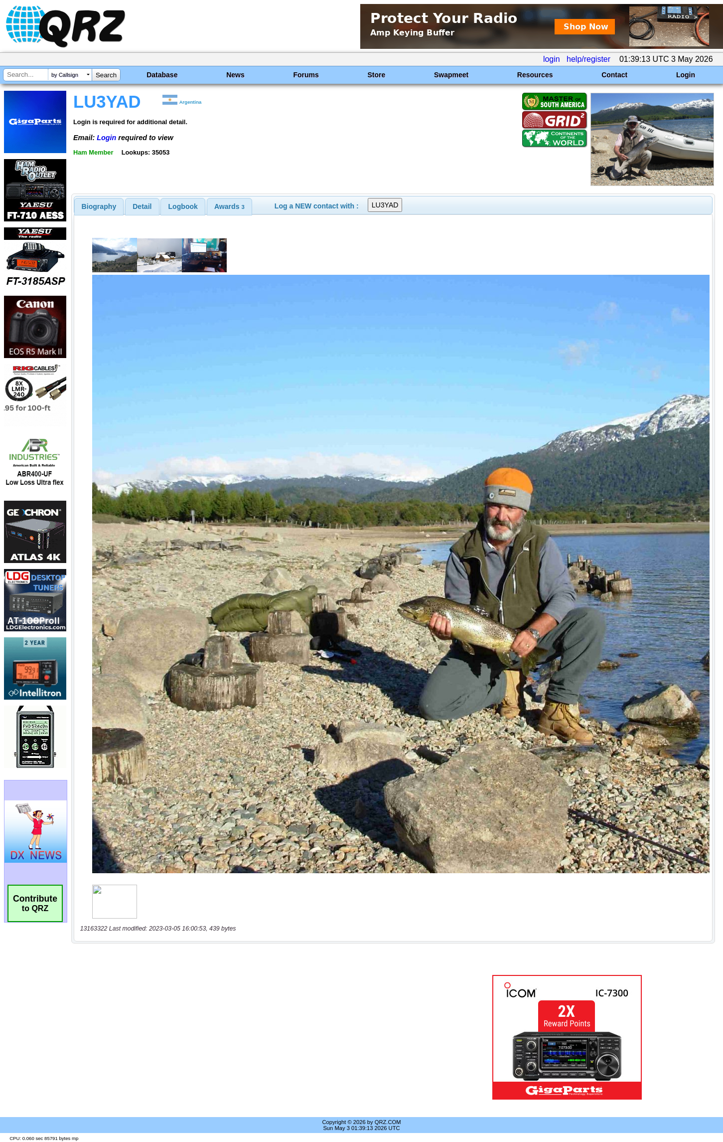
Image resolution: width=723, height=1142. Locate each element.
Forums (305, 75)
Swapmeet (451, 75)
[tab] (99, 206)
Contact (614, 75)
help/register (588, 59)
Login (685, 75)
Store (376, 75)
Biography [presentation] (99, 206)
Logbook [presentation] (183, 206)
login (551, 59)
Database (161, 75)
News (235, 75)
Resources (535, 75)
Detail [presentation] (142, 206)
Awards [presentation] (229, 206)
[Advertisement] (253, 1037)
